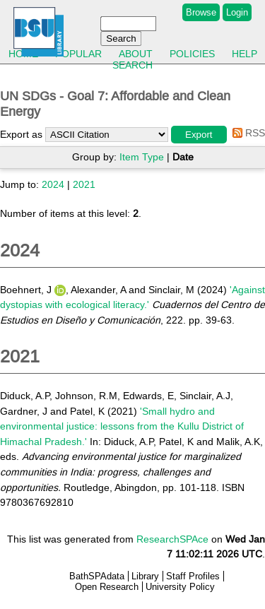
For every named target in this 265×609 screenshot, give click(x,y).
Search (132, 65)
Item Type (141, 156)
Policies (192, 53)
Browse (201, 12)
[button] (199, 134)
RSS (246, 132)
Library (145, 576)
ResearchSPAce (172, 539)
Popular (78, 53)
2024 (53, 184)
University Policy (180, 586)
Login (237, 12)
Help (244, 53)
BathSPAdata (96, 576)
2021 (84, 184)
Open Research (107, 586)
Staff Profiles (193, 576)
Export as (21, 134)
